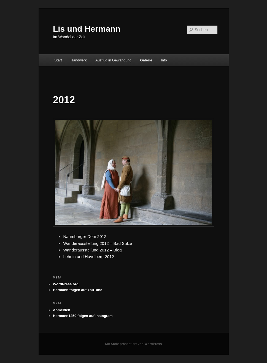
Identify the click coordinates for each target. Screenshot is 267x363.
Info (164, 60)
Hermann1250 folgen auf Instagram (83, 316)
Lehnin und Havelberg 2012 (88, 256)
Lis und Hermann (86, 28)
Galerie (146, 60)
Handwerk (79, 60)
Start (58, 60)
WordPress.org (66, 284)
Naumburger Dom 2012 (84, 236)
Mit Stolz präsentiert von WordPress (133, 344)
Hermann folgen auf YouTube (77, 290)
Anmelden (61, 310)
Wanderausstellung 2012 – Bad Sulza (97, 243)
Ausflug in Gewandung (113, 60)
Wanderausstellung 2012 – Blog (92, 250)
